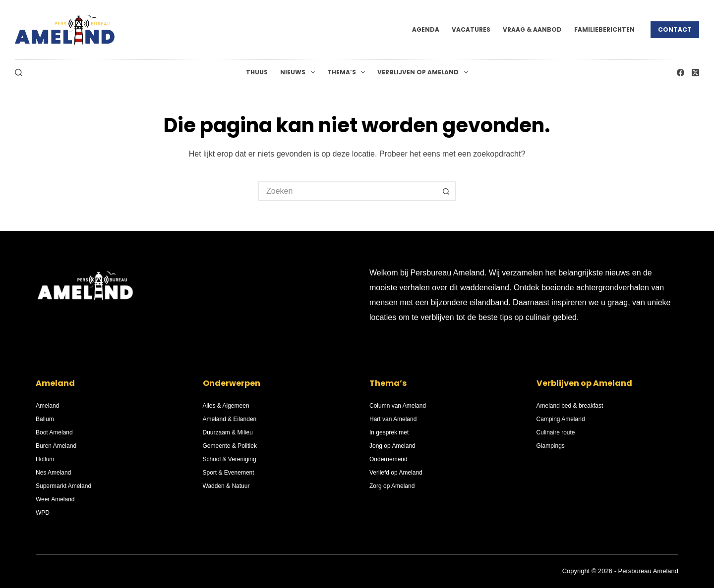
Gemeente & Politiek (230, 445)
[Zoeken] (18, 72)
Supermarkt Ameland (63, 485)
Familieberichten (604, 29)
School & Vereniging (229, 459)
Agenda (425, 29)
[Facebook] (680, 72)
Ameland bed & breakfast (569, 405)
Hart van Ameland (392, 419)
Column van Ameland (397, 405)
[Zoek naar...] (347, 191)
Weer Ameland (55, 499)
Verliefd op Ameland (395, 472)
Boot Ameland (54, 432)
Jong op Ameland (392, 445)
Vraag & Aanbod (532, 29)
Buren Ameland (56, 445)
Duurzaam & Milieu (228, 432)
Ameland (47, 405)
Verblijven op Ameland (424, 72)
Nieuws (299, 72)
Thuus (257, 72)
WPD (43, 512)
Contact (675, 29)
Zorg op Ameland (392, 485)
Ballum (45, 419)
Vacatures (471, 29)
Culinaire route (555, 432)
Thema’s (348, 72)
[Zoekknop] (446, 191)
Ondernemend (388, 459)
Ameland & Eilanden (230, 419)
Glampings (550, 445)
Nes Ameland (53, 472)
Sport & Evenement (228, 472)
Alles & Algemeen (226, 405)
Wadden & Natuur (226, 485)
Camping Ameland (560, 419)
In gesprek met (389, 432)
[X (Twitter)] (695, 72)
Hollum (45, 459)
